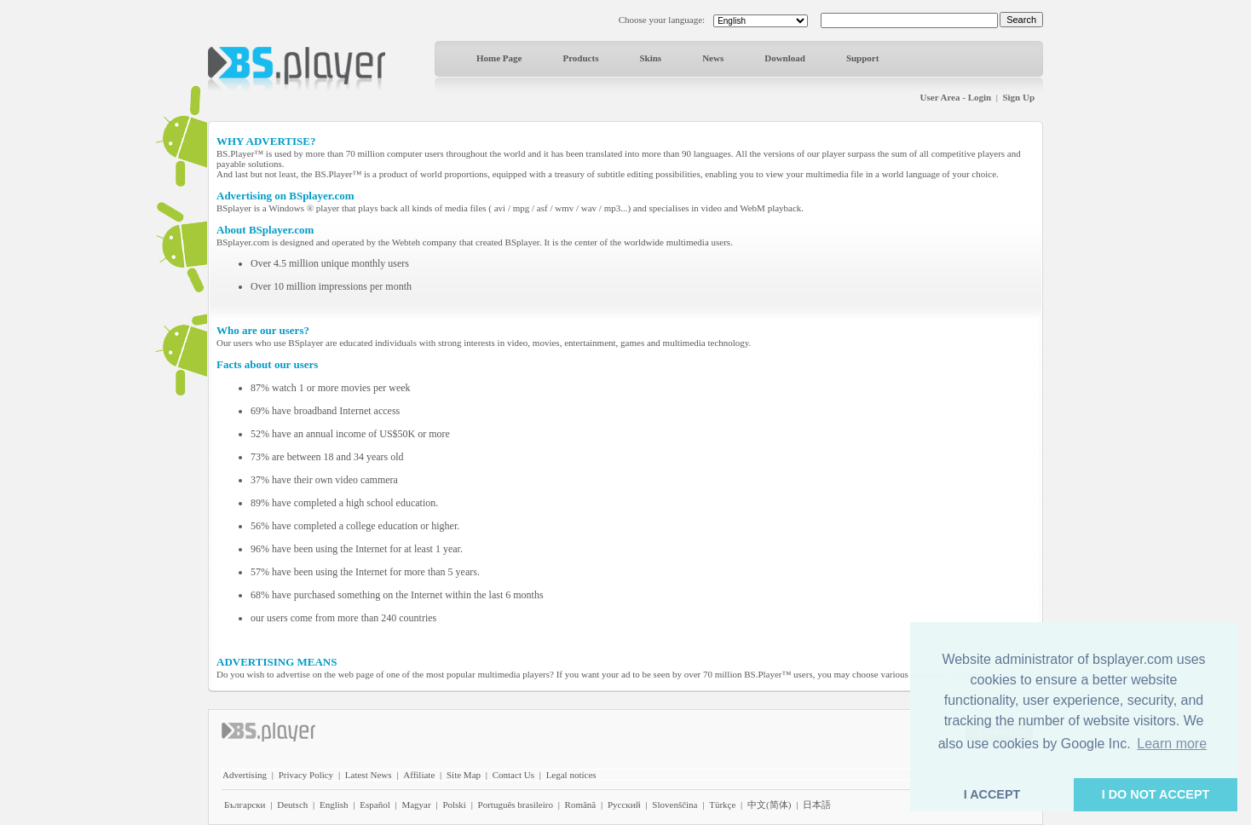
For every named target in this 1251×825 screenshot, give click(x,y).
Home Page (499, 58)
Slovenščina (674, 804)
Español (374, 804)
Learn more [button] (1172, 743)
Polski (454, 804)
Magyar (415, 804)
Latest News (368, 775)
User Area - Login (956, 97)
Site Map (464, 775)
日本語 (817, 804)
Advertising (244, 775)
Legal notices (571, 775)
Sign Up (1018, 97)
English (334, 804)
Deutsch (292, 804)
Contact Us (513, 775)
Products (580, 58)
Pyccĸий (624, 804)
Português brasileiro (515, 804)
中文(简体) (769, 804)
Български (245, 804)
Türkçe (722, 804)
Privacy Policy (306, 775)
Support (862, 58)
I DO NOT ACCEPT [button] (1156, 794)
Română (581, 804)
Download (784, 58)
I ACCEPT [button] (992, 794)
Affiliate (419, 775)
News (713, 58)
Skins (650, 58)
